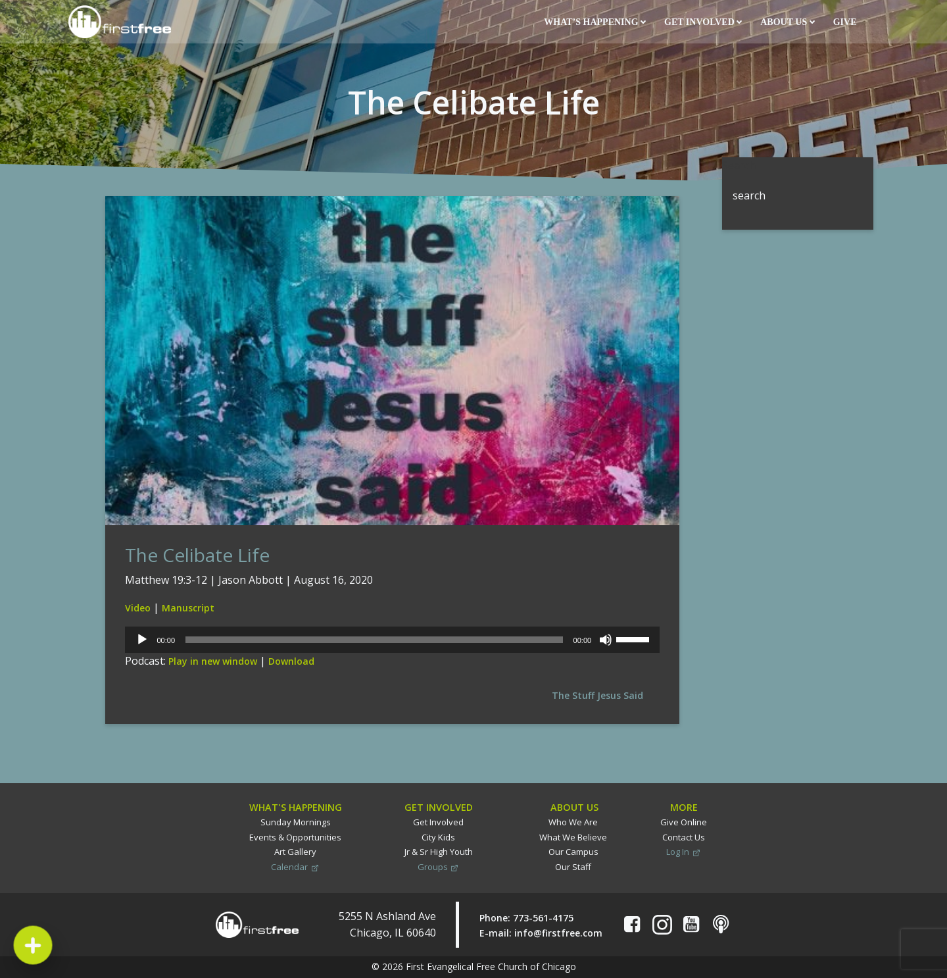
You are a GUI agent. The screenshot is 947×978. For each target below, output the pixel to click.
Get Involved (703, 22)
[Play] (142, 639)
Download (291, 661)
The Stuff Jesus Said (597, 695)
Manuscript (188, 608)
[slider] (374, 639)
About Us (787, 22)
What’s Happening (595, 22)
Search (739, 165)
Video (138, 608)
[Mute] (605, 639)
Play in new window (212, 661)
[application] (392, 640)
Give (846, 22)
